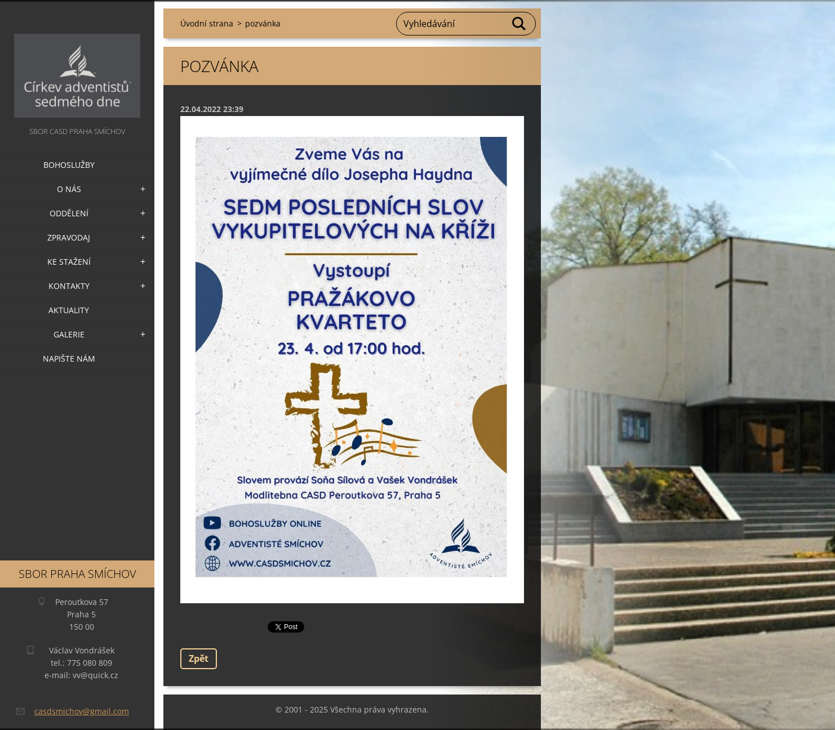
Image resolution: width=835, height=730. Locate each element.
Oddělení (69, 213)
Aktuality (68, 310)
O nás (69, 189)
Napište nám (69, 358)
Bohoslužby (69, 164)
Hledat (519, 23)
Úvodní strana (206, 23)
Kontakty (69, 286)
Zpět (198, 658)
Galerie (69, 334)
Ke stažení (69, 261)
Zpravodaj (68, 237)
